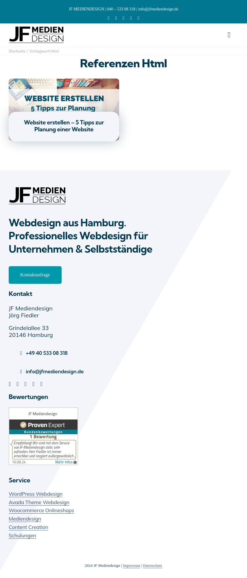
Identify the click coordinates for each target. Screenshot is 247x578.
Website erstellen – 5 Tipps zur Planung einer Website (64, 126)
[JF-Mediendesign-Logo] (36, 26)
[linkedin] (108, 18)
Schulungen (22, 535)
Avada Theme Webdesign (39, 502)
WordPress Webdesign (35, 494)
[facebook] (116, 18)
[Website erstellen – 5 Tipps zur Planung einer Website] (64, 81)
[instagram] (41, 384)
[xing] (138, 18)
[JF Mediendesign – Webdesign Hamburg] (38, 187)
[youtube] (131, 18)
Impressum (131, 565)
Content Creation (28, 527)
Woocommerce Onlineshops (41, 510)
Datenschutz (152, 565)
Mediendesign (25, 518)
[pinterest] (123, 18)
